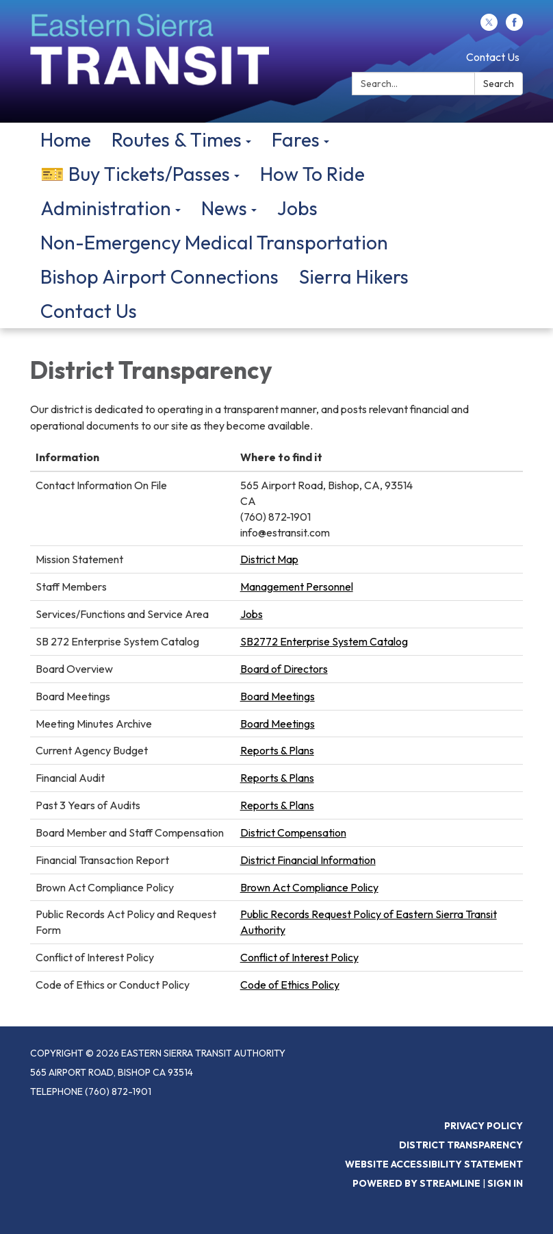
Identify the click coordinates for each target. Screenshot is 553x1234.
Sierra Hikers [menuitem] (354, 276)
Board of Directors (284, 669)
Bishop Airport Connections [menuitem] (159, 276)
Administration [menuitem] (105, 208)
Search (498, 83)
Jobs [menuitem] (297, 208)
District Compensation (293, 832)
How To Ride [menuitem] (312, 174)
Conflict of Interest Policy (299, 957)
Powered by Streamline (416, 1183)
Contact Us (492, 57)
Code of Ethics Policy (289, 984)
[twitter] (489, 27)
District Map (269, 559)
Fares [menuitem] (296, 139)
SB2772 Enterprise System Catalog (324, 641)
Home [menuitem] (65, 139)
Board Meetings (277, 696)
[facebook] (514, 27)
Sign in (505, 1183)
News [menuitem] (224, 208)
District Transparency (461, 1145)
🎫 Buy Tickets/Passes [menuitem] (135, 174)
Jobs (251, 614)
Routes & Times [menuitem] (177, 139)
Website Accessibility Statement (434, 1164)
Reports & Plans (277, 750)
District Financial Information (308, 860)
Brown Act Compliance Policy (309, 887)
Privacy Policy (483, 1126)
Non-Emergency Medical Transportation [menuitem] (214, 242)
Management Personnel (296, 586)
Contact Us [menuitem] (88, 311)
